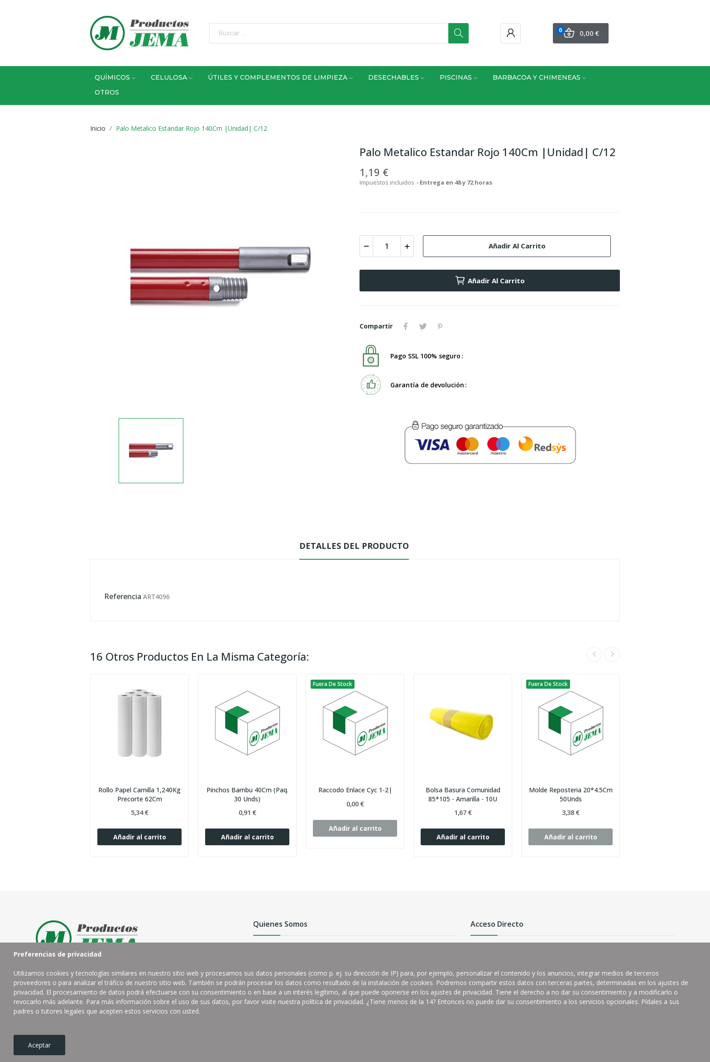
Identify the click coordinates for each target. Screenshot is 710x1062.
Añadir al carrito (517, 245)
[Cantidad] (386, 246)
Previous (594, 654)
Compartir (405, 326)
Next (612, 654)
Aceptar (39, 1045)
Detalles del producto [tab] (354, 545)
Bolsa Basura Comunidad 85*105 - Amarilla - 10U (463, 794)
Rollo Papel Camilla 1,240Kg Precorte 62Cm (139, 794)
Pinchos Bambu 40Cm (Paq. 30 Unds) (247, 794)
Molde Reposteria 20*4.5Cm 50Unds (571, 794)
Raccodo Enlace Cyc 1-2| (355, 790)
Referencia (122, 596)
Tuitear (423, 326)
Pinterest (440, 326)
